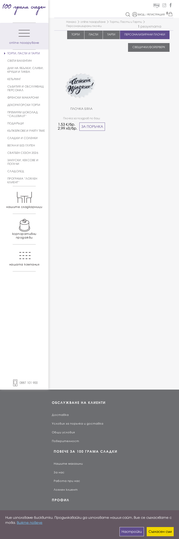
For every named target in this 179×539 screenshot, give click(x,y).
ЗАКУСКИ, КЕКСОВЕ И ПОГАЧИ (22, 162)
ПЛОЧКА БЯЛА (81, 109)
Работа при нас (67, 481)
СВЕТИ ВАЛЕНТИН (19, 60)
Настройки (132, 531)
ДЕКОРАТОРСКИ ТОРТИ (23, 105)
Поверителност (65, 441)
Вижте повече (29, 522)
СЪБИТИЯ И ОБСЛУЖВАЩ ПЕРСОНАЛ (25, 88)
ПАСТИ (93, 34)
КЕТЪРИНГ (14, 79)
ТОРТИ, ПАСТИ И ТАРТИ (23, 53)
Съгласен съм (160, 531)
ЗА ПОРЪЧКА (92, 126)
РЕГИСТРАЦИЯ (156, 14)
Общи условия (63, 432)
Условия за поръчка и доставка (77, 423)
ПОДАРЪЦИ (15, 123)
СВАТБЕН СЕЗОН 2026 (22, 152)
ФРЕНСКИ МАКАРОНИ (23, 97)
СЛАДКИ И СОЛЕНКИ (22, 138)
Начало (71, 21)
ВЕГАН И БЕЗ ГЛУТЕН (21, 145)
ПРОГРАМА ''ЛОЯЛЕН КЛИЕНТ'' (22, 180)
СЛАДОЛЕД (15, 171)
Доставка (60, 415)
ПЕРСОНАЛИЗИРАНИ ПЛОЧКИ (144, 34)
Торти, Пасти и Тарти (126, 21)
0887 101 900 (24, 383)
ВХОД (141, 14)
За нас (59, 472)
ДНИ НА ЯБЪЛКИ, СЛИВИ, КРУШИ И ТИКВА (25, 70)
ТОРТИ (76, 34)
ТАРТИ (111, 34)
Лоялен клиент (66, 489)
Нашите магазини (68, 463)
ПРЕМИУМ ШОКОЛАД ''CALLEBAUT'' (22, 114)
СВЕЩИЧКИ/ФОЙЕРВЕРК (148, 47)
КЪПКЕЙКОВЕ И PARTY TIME (26, 130)
